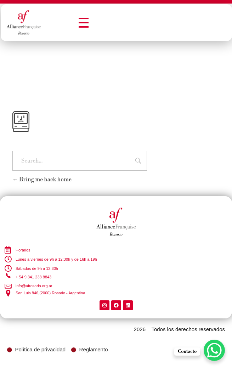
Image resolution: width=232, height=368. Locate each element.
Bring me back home (42, 179)
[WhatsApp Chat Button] (214, 350)
